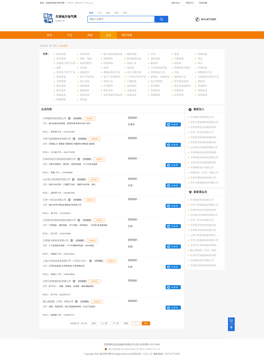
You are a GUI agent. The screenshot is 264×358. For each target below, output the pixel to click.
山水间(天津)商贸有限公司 (59, 179)
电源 (176, 54)
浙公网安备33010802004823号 (121, 349)
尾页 (126, 323)
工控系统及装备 (159, 67)
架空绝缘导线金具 (113, 95)
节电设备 (202, 67)
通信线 (83, 99)
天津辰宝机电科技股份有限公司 (61, 220)
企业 (91, 13)
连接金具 (132, 90)
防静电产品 (180, 77)
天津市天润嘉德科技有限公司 (205, 255)
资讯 (116, 13)
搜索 (161, 19)
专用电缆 (61, 81)
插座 (58, 67)
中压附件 (108, 86)
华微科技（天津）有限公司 (204, 172)
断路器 (154, 63)
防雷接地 (108, 63)
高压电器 (84, 54)
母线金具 (202, 90)
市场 (125, 13)
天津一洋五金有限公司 (57, 199)
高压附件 (155, 86)
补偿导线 (179, 95)
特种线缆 (202, 95)
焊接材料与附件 (182, 67)
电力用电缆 (156, 81)
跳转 (146, 323)
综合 (200, 58)
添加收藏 (203, 3)
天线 (176, 72)
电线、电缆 (86, 58)
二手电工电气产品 (136, 77)
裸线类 (201, 81)
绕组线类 (84, 86)
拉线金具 (132, 95)
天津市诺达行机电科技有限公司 (61, 159)
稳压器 (177, 63)
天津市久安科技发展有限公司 (205, 245)
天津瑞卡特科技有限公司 (58, 240)
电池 (106, 67)
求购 (90, 35)
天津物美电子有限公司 (202, 167)
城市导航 (127, 35)
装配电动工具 (205, 72)
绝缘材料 (108, 58)
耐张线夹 (61, 90)
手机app (88, 3)
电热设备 (61, 77)
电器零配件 (86, 63)
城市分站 (176, 3)
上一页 (104, 323)
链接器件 (84, 72)
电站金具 (84, 95)
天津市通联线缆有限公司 (203, 177)
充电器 (83, 67)
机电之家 (148, 354)
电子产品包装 (87, 77)
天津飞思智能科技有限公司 (59, 138)
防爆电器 (202, 54)
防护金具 (108, 90)
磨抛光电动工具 (112, 72)
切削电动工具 (158, 72)
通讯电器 (155, 58)
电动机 (130, 67)
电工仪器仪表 (134, 72)
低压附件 (132, 86)
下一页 (116, 323)
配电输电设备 (134, 58)
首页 (49, 35)
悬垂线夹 (84, 90)
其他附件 (202, 86)
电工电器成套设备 (113, 54)
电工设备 (84, 81)
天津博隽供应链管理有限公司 (205, 152)
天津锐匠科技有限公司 (57, 118)
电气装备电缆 (181, 81)
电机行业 (108, 81)
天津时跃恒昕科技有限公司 (204, 157)
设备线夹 (179, 90)
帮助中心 (190, 3)
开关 (153, 54)
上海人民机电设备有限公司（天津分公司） (67, 260)
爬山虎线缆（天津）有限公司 (60, 301)
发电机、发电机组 (160, 77)
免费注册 (78, 3)
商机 (108, 13)
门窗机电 (132, 81)
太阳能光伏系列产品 (208, 77)
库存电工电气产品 (65, 72)
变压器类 (61, 58)
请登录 (70, 3)
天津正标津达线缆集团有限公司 (205, 162)
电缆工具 (132, 63)
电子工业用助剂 (112, 77)
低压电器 (61, 54)
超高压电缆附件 (182, 86)
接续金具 (61, 95)
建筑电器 (132, 54)
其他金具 (155, 90)
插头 (200, 63)
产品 (99, 13)
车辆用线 (155, 95)
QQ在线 (174, 124)
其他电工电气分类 (65, 63)
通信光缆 (61, 86)
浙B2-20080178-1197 (150, 349)
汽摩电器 (179, 58)
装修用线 (61, 99)
